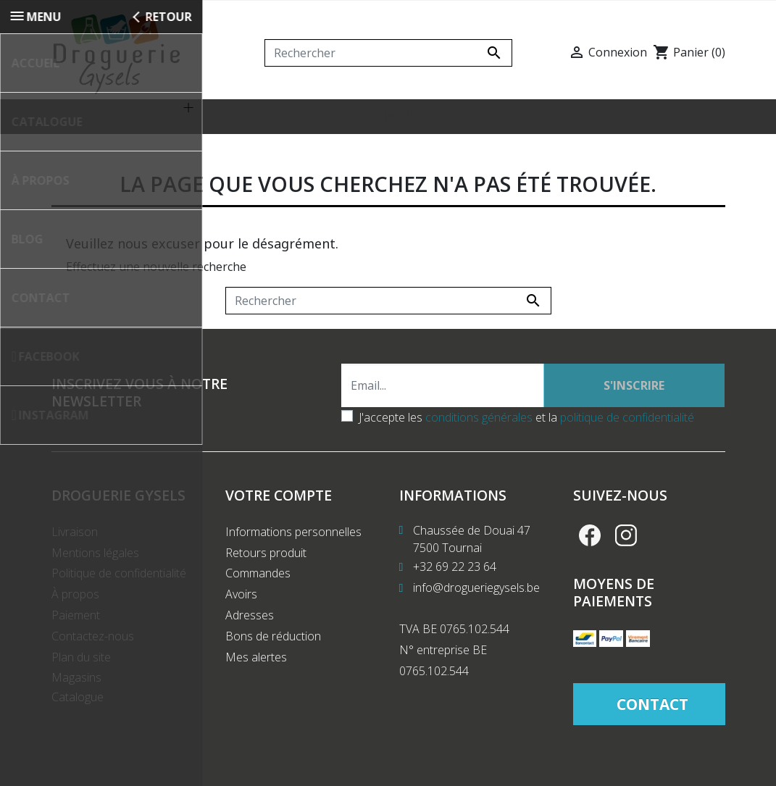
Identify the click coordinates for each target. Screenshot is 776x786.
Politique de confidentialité (118, 582)
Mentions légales (95, 561)
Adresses (249, 624)
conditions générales (479, 426)
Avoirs (241, 603)
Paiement (75, 624)
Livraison (74, 540)
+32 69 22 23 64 (454, 575)
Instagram (626, 544)
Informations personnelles (293, 540)
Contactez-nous (92, 645)
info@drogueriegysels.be (476, 596)
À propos (75, 603)
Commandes (258, 582)
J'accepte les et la (526, 426)
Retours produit (265, 561)
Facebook (590, 544)
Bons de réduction (273, 645)
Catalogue (77, 706)
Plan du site (81, 666)
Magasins (76, 686)
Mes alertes (256, 666)
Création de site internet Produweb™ (390, 766)
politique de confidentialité (627, 426)
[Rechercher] (388, 53)
